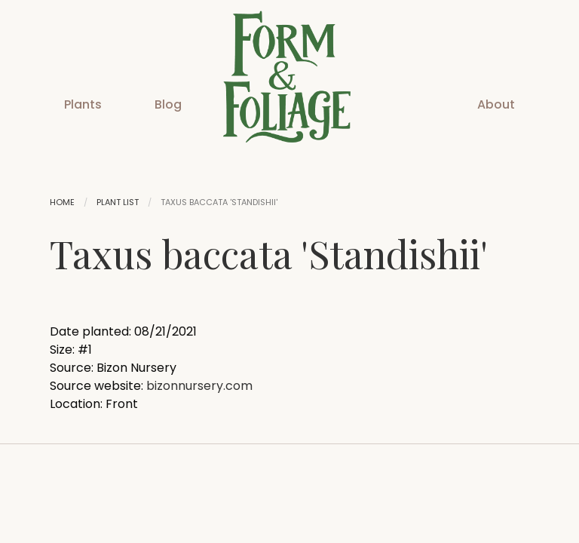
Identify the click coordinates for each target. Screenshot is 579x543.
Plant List (117, 202)
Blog (168, 104)
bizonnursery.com (199, 385)
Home (62, 202)
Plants (83, 104)
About (496, 104)
